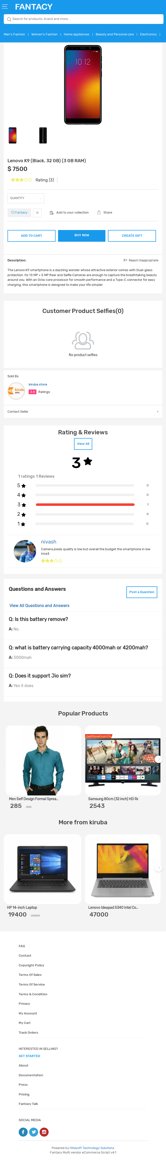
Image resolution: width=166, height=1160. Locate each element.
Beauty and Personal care (115, 34)
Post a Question (141, 592)
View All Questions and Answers (39, 605)
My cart (25, 1023)
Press (23, 1084)
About (23, 1065)
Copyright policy (31, 965)
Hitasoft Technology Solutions (92, 1148)
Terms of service (32, 984)
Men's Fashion (14, 34)
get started (29, 1056)
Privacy (24, 1003)
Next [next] (159, 762)
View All (83, 444)
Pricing (24, 1094)
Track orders (28, 1032)
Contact (25, 955)
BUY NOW (82, 235)
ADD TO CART (31, 235)
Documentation (31, 1075)
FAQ (22, 946)
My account (28, 1013)
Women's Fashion (44, 34)
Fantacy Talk (28, 1104)
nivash (48, 542)
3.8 (32, 392)
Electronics (148, 34)
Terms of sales (30, 975)
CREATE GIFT (132, 235)
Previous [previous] (8, 762)
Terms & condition (33, 994)
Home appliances (76, 34)
